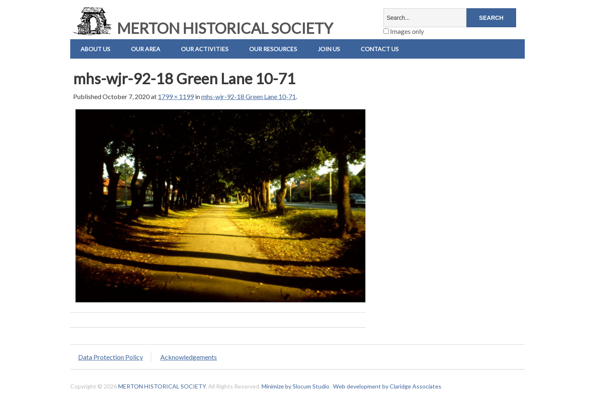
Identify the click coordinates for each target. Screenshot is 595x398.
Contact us (380, 48)
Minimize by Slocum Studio (295, 386)
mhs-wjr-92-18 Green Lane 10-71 (248, 96)
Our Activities (204, 48)
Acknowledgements (188, 357)
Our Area (145, 48)
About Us (95, 48)
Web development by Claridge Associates (387, 386)
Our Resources (273, 48)
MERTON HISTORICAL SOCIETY (201, 28)
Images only (403, 31)
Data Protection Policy (110, 357)
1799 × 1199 (176, 96)
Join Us (329, 48)
